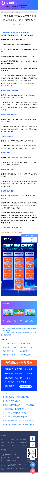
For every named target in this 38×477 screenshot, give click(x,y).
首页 (2, 12)
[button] (5, 315)
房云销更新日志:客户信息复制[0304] (26, 351)
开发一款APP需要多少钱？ (19, 321)
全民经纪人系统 (14, 439)
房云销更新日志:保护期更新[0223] (9, 351)
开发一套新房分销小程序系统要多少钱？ (8, 321)
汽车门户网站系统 (16, 446)
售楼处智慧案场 (5, 442)
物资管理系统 (26, 446)
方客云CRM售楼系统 (15, 12)
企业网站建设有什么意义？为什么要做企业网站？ (30, 321)
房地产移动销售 (24, 442)
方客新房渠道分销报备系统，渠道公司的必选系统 (9, 355)
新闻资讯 (7, 12)
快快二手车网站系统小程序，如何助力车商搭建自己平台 (26, 355)
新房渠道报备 (4, 439)
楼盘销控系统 (14, 442)
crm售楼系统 (23, 439)
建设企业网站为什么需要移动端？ (26, 347)
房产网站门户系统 (5, 446)
